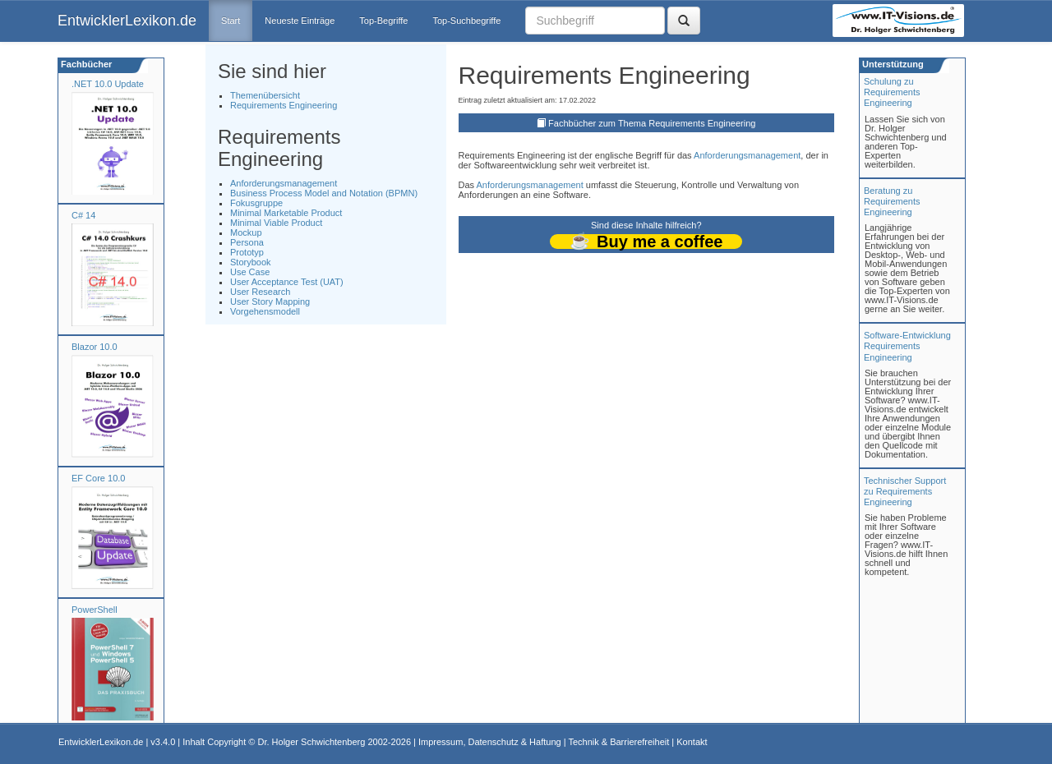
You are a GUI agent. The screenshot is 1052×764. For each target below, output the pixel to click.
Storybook (250, 262)
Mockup (246, 232)
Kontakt (691, 742)
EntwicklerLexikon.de (127, 20)
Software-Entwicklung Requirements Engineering (907, 345)
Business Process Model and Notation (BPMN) (324, 193)
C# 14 (83, 215)
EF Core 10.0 (98, 478)
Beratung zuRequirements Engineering (892, 201)
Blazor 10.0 (95, 347)
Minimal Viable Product (276, 223)
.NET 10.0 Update (108, 84)
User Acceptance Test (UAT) (287, 282)
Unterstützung (892, 64)
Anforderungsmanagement (283, 183)
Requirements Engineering (283, 105)
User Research (260, 292)
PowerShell (95, 609)
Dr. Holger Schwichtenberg (312, 742)
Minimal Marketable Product (286, 213)
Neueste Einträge (300, 20)
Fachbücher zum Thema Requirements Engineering (651, 123)
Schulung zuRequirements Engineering (892, 92)
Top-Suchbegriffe (466, 20)
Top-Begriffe (383, 20)
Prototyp (247, 252)
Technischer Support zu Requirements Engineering (905, 491)
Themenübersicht (265, 95)
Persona (247, 242)
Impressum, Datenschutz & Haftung (489, 742)
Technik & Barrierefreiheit (618, 742)
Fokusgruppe (256, 203)
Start (230, 20)
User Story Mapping (270, 301)
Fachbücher (85, 64)
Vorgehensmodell (265, 311)
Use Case (250, 272)
